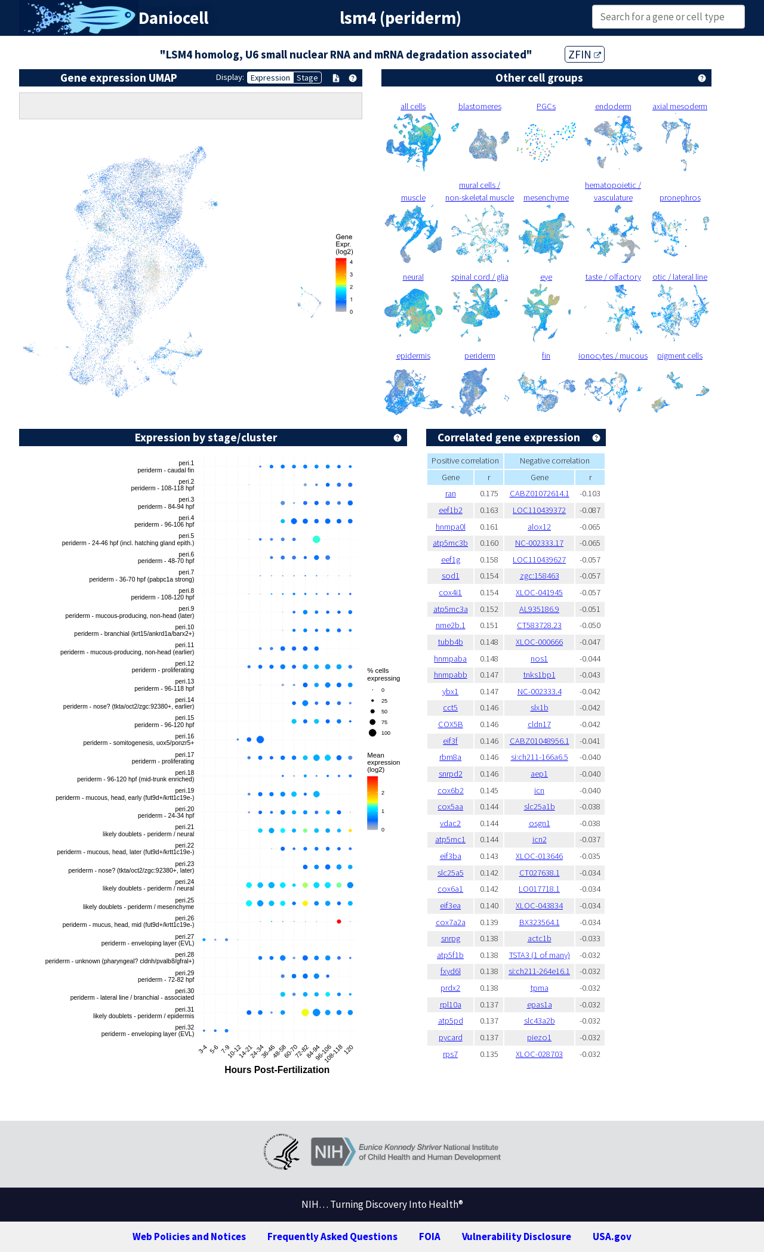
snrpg (450, 938)
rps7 (450, 1054)
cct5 (450, 707)
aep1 (539, 773)
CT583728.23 (539, 625)
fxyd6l (450, 971)
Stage (307, 77)
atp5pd (450, 1020)
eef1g (450, 559)
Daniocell (173, 18)
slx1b (540, 707)
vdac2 (450, 823)
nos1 (539, 658)
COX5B (450, 724)
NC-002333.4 (539, 691)
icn (539, 790)
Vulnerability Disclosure (516, 1236)
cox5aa (450, 806)
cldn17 (539, 724)
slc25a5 (451, 872)
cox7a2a (451, 922)
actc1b (540, 938)
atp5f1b (450, 955)
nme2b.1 (451, 625)
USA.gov (612, 1236)
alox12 (539, 526)
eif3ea (450, 905)
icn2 (539, 839)
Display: (230, 77)
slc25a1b (539, 806)
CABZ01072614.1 (539, 493)
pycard (451, 1037)
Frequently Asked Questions (332, 1236)
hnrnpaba (450, 658)
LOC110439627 (539, 559)
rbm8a (450, 757)
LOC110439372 (539, 510)
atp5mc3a (450, 609)
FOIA (429, 1236)
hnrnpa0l (451, 526)
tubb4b (450, 641)
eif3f (450, 740)
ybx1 (450, 691)
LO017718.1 (539, 888)
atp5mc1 (450, 839)
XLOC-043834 (539, 905)
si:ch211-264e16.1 (539, 971)
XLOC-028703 (539, 1054)
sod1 (451, 575)
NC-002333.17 (539, 542)
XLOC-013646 (539, 856)
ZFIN (584, 54)
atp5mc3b (450, 542)
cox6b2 (451, 790)
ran (450, 493)
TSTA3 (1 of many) (539, 955)
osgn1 (539, 823)
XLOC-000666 (539, 641)
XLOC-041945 (539, 592)
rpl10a (450, 1004)
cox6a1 (450, 888)
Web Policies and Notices (189, 1236)
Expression (270, 77)
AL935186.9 (539, 609)
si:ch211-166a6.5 (539, 757)
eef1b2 (451, 510)
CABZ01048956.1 (539, 740)
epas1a (539, 1004)
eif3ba (450, 856)
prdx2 (450, 987)
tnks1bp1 (539, 674)
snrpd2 (451, 773)
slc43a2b (539, 1020)
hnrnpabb (450, 674)
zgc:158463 (539, 575)
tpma (540, 987)
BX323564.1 (539, 922)
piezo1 (539, 1037)
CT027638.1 (539, 872)
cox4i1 (450, 592)
